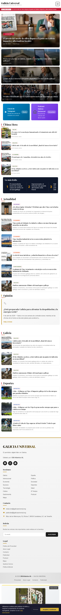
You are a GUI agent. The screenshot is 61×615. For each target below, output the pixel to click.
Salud (14, 129)
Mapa (5, 497)
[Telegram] (15, 463)
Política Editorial (8, 567)
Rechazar (35, 609)
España (33, 475)
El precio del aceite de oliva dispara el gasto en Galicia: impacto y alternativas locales (34, 9)
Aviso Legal (6, 549)
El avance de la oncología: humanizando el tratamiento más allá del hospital (34, 133)
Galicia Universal (10, 3)
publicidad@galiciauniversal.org (16, 513)
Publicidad (6, 555)
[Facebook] (5, 463)
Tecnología (6, 488)
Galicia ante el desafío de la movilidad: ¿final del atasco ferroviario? (35, 145)
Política (33, 478)
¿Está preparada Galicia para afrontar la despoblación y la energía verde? (31, 310)
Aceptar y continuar (49, 609)
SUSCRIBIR (52, 534)
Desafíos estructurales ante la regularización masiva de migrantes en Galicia (30, 97)
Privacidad (17, 580)
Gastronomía (7, 494)
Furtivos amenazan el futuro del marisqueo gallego (31, 285)
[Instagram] (10, 463)
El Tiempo (34, 491)
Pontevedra (17, 266)
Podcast (33, 494)
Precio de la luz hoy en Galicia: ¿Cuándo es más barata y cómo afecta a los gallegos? (29, 60)
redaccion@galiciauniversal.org (16, 509)
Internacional (7, 478)
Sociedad (7, 94)
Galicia (15, 142)
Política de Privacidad (9, 546)
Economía (8, 34)
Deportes (17, 388)
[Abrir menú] (58, 4)
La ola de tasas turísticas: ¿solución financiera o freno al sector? (35, 255)
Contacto (6, 552)
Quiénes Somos (8, 564)
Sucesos (6, 485)
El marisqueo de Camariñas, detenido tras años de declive (31, 157)
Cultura (5, 491)
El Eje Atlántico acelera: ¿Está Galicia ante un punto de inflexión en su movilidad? (35, 170)
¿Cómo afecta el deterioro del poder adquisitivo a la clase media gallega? (29, 79)
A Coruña (15, 154)
